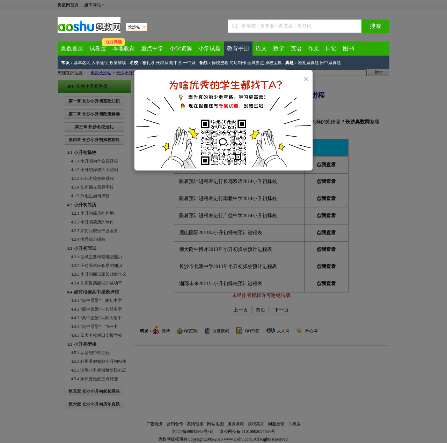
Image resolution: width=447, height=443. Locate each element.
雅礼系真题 (308, 62)
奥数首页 (72, 48)
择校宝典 (273, 62)
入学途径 (99, 62)
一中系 (189, 62)
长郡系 (162, 62)
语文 (261, 48)
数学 (278, 48)
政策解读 (117, 62)
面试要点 (255, 62)
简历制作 (237, 62)
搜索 (375, 26)
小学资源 (181, 48)
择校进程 (220, 62)
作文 (313, 48)
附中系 (175, 62)
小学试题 (209, 48)
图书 (348, 48)
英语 (296, 48)
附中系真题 (330, 62)
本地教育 (123, 48)
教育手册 (238, 48)
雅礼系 (148, 62)
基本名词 (82, 62)
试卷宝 (97, 48)
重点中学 (152, 48)
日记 (331, 48)
